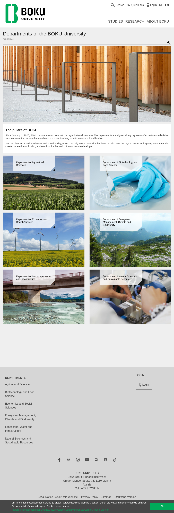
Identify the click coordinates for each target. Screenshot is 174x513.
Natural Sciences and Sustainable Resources (19, 440)
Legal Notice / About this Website (58, 497)
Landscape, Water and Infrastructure (18, 428)
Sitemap (106, 497)
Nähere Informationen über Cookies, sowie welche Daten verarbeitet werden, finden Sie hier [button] (60, 509)
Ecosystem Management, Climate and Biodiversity (20, 417)
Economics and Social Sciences (18, 405)
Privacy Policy (89, 497)
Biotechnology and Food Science (19, 394)
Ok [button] (162, 506)
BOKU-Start (8, 39)
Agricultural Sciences (17, 384)
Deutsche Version (125, 497)
